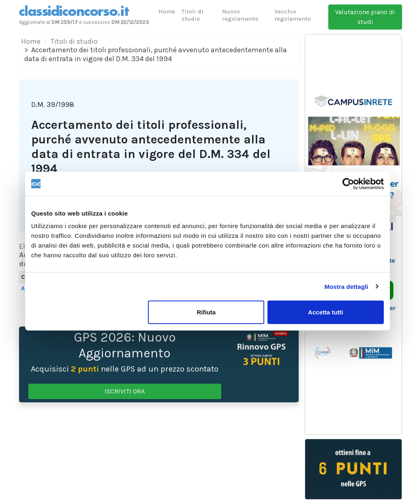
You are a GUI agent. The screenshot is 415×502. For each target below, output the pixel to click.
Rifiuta (206, 312)
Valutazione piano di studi (365, 17)
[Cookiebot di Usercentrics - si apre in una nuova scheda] (348, 183)
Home (166, 11)
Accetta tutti (325, 312)
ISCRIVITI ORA (125, 391)
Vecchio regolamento (292, 15)
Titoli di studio (192, 15)
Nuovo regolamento (240, 15)
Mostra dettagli (346, 286)
